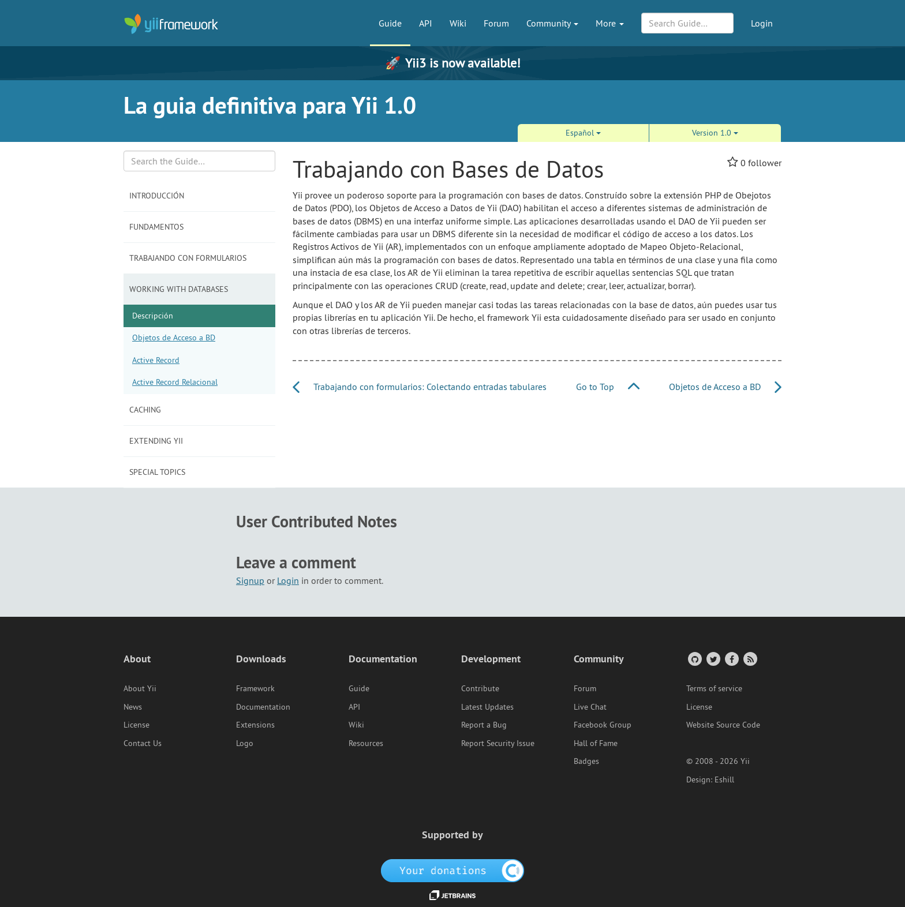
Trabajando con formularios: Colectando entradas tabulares (420, 386)
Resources (366, 743)
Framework (255, 688)
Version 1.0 (715, 133)
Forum (496, 23)
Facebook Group (602, 724)
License (136, 724)
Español (583, 133)
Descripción (152, 315)
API (425, 23)
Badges (586, 761)
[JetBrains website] (452, 894)
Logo (244, 743)
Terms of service (714, 688)
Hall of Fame (596, 743)
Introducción (156, 195)
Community (552, 23)
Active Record (155, 360)
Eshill (724, 779)
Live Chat (590, 707)
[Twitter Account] (712, 658)
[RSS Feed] (749, 658)
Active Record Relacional (175, 382)
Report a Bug (484, 724)
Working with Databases (178, 289)
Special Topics (157, 472)
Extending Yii (156, 441)
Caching (145, 409)
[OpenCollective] (453, 869)
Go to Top (608, 386)
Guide (390, 23)
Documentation (263, 707)
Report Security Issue (497, 743)
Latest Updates (487, 707)
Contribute (480, 688)
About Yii (140, 688)
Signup (250, 580)
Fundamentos (156, 227)
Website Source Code (723, 724)
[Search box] (199, 161)
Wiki (458, 23)
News (133, 707)
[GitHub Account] (694, 658)
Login (762, 23)
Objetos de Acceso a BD (173, 337)
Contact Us (143, 743)
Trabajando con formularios (187, 258)
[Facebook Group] (731, 658)
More (610, 23)
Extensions (255, 724)
